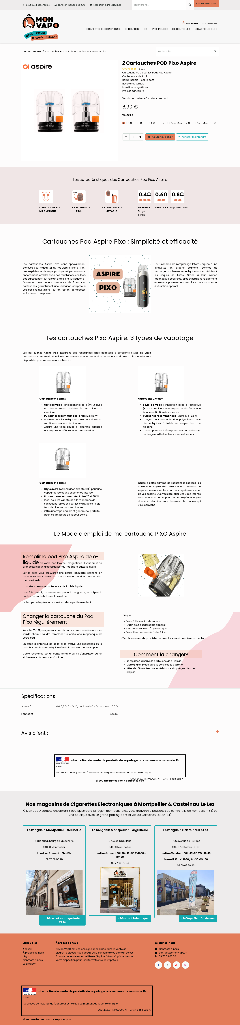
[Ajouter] (140, 136)
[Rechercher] (190, 5)
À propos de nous (33, 952)
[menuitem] (104, 29)
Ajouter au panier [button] (160, 137)
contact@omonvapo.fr (173, 952)
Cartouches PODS (56, 51)
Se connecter (210, 23)
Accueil (27, 949)
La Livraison (29, 963)
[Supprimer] (125, 136)
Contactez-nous (206, 3)
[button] (123, 143)
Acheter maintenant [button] (192, 137)
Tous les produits (31, 51)
